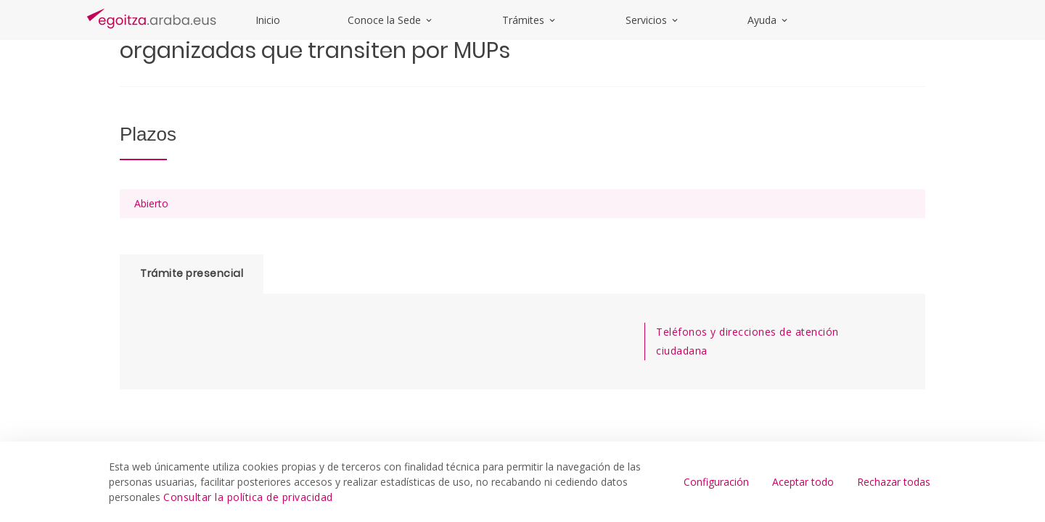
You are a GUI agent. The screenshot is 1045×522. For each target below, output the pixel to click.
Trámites (529, 20)
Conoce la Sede (391, 20)
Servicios (653, 20)
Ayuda (768, 20)
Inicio (267, 20)
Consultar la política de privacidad (248, 497)
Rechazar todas (893, 482)
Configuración (716, 482)
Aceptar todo (803, 482)
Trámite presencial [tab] (191, 273)
